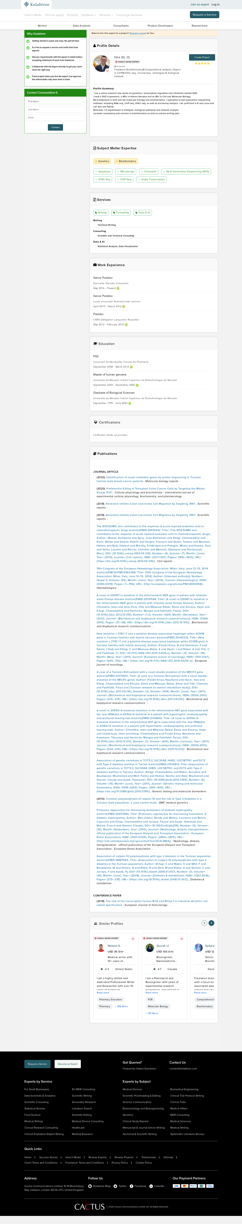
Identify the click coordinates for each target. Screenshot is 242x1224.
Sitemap (168, 1165)
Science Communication (137, 1110)
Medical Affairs (179, 1116)
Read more (103, 1000)
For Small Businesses (36, 1097)
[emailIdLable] (55, 117)
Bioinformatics (126, 161)
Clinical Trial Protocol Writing (187, 1104)
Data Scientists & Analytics (39, 1104)
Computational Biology (209, 1007)
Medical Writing (33, 1129)
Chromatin (148, 172)
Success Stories (48, 1165)
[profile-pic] (101, 956)
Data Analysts (81, 26)
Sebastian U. (214, 954)
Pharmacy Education (110, 1007)
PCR (150, 1007)
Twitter (120, 1194)
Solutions (88, 15)
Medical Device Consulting (88, 1129)
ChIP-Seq (177, 179)
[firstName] (55, 101)
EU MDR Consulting (83, 1097)
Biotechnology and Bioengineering (143, 1116)
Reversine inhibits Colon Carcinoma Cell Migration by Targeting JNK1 (151, 512)
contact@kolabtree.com (183, 1077)
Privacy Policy (120, 1171)
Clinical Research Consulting (41, 1136)
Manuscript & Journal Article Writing (144, 1136)
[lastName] (55, 109)
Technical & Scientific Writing (140, 1142)
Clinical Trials (178, 1110)
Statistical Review (34, 1116)
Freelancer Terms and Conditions (84, 1171)
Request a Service (204, 14)
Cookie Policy (144, 1171)
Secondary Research (84, 1110)
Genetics (102, 161)
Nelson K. (114, 954)
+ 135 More (152, 1021)
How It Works (33, 15)
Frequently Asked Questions (139, 1077)
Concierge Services (129, 15)
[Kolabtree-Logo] (36, 4)
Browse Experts (98, 1165)
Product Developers (160, 26)
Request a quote (138, 33)
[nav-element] (204, 931)
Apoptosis (103, 172)
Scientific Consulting (36, 1110)
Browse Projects (124, 1165)
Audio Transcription (109, 187)
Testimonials (148, 1165)
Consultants (121, 26)
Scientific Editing (82, 1123)
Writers (42, 26)
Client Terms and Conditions (40, 1171)
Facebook (138, 1194)
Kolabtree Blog (99, 1194)
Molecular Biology (158, 1014)
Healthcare (78, 1136)
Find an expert (54, 15)
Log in (216, 4)
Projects (72, 15)
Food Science (32, 1123)
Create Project (202, 57)
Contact (55, 127)
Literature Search (82, 1116)
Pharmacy (104, 1014)
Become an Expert (84, 1073)
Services (106, 15)
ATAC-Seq (156, 179)
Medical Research (82, 1142)
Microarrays (126, 172)
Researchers (200, 26)
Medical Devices (132, 1097)
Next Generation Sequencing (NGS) (118, 179)
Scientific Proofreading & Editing (141, 1104)
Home (27, 1165)
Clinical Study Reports (136, 1129)
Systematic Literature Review (187, 1142)
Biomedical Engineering (184, 1097)
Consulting (121, 221)
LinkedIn (156, 1194)
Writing (101, 221)
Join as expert (199, 4)
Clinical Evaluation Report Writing (44, 1142)
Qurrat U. (162, 954)
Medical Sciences (180, 1129)
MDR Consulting (179, 1123)
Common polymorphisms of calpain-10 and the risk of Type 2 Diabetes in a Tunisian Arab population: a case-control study (149, 809)
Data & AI (143, 221)
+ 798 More (121, 1014)
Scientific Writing (82, 1104)
